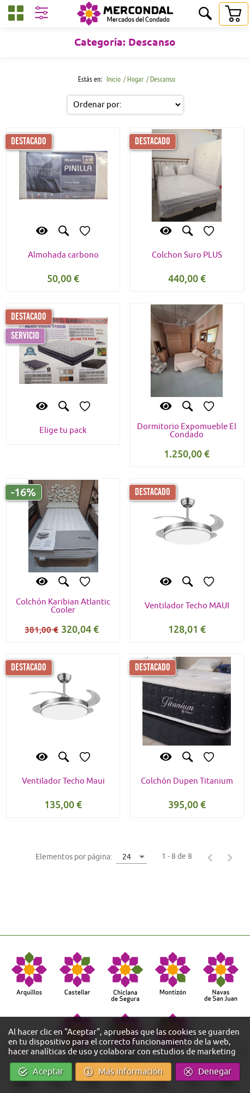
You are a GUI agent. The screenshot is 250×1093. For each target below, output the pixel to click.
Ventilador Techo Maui (63, 781)
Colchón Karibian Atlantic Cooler (63, 606)
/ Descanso (160, 79)
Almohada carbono (63, 255)
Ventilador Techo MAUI (187, 606)
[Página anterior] (210, 857)
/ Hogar (133, 79)
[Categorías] (15, 15)
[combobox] (131, 856)
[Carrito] (233, 14)
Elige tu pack (63, 430)
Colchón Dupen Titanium (187, 781)
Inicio (113, 79)
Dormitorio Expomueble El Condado (186, 431)
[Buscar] (205, 14)
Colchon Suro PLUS (187, 255)
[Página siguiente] (230, 857)
